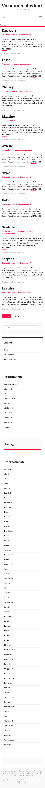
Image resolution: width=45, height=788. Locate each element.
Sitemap (33, 780)
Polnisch (7, 673)
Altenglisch (8, 389)
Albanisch (7, 474)
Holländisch (8, 564)
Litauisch (7, 640)
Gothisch (7, 427)
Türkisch (7, 730)
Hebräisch (7, 559)
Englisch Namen (10, 91)
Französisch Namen (12, 150)
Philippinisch (8, 669)
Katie (6, 200)
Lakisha (8, 288)
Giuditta (8, 227)
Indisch (6, 574)
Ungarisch (7, 735)
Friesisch (7, 536)
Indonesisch (8, 578)
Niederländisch (9, 650)
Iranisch (7, 583)
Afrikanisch (8, 469)
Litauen (6, 635)
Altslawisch (8, 422)
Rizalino (8, 116)
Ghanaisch (7, 540)
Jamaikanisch (8, 602)
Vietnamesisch (9, 740)
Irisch (6, 588)
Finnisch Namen (8, 35)
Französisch (8, 531)
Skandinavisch (9, 707)
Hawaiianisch (8, 555)
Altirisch (7, 403)
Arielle (7, 146)
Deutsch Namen (8, 231)
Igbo (6, 569)
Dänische (7, 507)
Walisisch (7, 745)
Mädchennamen (24, 35)
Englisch (7, 517)
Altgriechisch (8, 394)
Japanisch (7, 607)
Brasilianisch (8, 493)
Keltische (7, 616)
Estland (6, 521)
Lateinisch (7, 626)
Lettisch (7, 631)
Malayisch (7, 645)
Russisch (7, 688)
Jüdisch (6, 612)
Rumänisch (8, 683)
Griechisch (8, 550)
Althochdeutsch (9, 399)
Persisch (7, 664)
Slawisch (7, 711)
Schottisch (7, 692)
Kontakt (24, 782)
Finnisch (7, 526)
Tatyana (8, 259)
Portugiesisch (9, 678)
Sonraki (16, 316)
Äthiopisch (8, 488)
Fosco (6, 60)
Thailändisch (8, 721)
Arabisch (7, 483)
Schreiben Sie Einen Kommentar (13, 53)
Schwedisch (8, 697)
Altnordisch (8, 413)
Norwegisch (8, 659)
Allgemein (8, 479)
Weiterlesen (7, 49)
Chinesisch (8, 502)
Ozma (6, 173)
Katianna (9, 30)
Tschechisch (8, 726)
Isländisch (7, 593)
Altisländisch (8, 408)
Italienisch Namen (11, 64)
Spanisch (7, 716)
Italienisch (7, 597)
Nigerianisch (8, 654)
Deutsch (7, 512)
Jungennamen (25, 64)
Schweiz (7, 702)
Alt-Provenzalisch (10, 384)
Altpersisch (8, 417)
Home (6, 350)
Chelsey (8, 87)
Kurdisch (7, 621)
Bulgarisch (8, 498)
